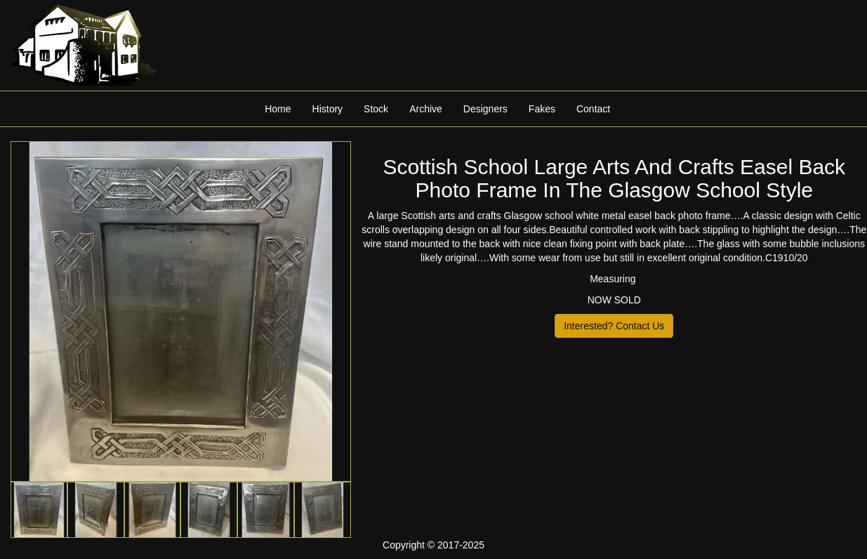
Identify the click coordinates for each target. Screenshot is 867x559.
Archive (425, 108)
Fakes (542, 108)
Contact (593, 108)
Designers (485, 108)
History (327, 108)
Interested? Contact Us (614, 325)
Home (278, 108)
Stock (376, 108)
